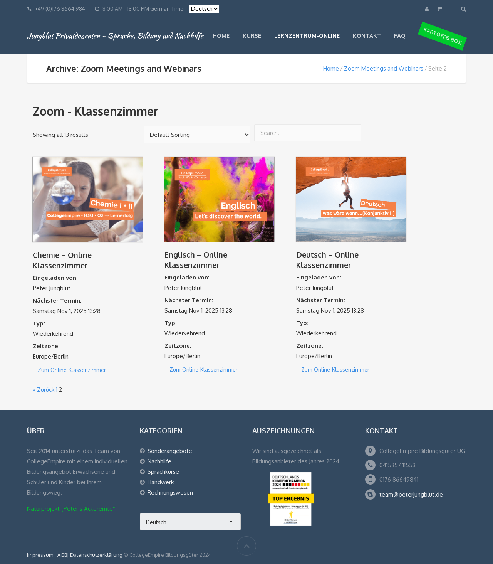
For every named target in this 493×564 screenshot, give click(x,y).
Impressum (40, 555)
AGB (62, 555)
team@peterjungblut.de (411, 494)
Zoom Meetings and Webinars (383, 68)
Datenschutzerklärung (96, 555)
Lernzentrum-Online (307, 35)
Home (221, 35)
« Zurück (43, 389)
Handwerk (161, 482)
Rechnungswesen (170, 492)
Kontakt (367, 35)
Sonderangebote (170, 451)
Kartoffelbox (442, 35)
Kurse (252, 35)
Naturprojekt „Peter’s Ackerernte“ (71, 508)
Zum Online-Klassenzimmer (72, 370)
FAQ (400, 35)
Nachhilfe (159, 461)
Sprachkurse (163, 471)
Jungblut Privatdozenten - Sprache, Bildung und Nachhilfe (115, 35)
